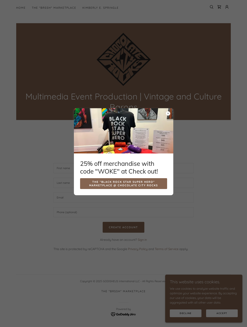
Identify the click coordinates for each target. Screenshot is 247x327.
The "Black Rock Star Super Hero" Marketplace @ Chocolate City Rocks (123, 183)
